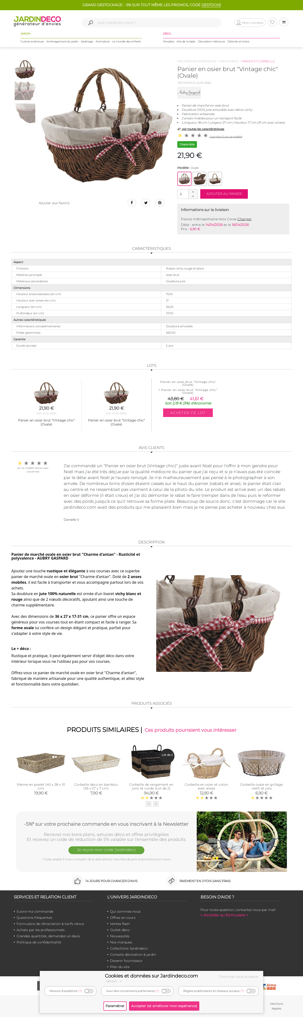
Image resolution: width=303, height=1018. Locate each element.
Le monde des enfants (126, 42)
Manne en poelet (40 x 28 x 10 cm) (41, 787)
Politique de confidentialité (39, 943)
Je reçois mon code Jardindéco (106, 851)
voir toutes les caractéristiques (200, 129)
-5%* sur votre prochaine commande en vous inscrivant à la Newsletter (106, 824)
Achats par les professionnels (41, 930)
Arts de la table (186, 42)
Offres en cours (122, 918)
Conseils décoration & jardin (133, 955)
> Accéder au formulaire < (224, 916)
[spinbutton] (187, 194)
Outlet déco (120, 930)
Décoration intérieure (211, 42)
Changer (244, 219)
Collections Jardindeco (129, 949)
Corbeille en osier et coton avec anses (206, 787)
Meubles (168, 42)
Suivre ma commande (35, 912)
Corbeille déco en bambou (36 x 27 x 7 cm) (96, 787)
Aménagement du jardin (62, 42)
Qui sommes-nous (125, 912)
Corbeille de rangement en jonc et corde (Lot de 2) (151, 787)
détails (114, 981)
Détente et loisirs (238, 42)
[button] (193, 191)
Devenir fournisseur (126, 961)
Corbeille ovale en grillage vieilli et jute (261, 787)
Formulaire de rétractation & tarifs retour (51, 924)
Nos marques (121, 943)
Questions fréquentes (34, 918)
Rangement (229, 61)
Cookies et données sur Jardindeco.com (151, 976)
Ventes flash (120, 924)
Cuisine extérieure (32, 42)
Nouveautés (119, 937)
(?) (80, 991)
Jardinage (87, 42)
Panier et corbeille (258, 61)
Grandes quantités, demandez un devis (48, 937)
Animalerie (103, 42)
